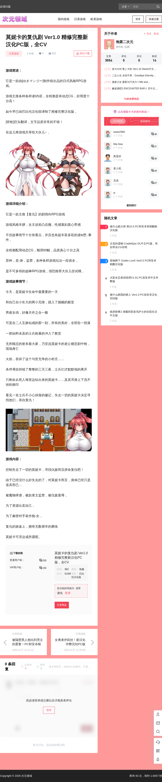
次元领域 (26, 775)
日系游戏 (14, 53)
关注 (147, 33)
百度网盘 (62, 605)
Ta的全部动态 (131, 98)
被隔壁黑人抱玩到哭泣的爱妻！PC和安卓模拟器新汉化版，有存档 (27, 644)
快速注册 (154, 19)
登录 (138, 19)
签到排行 (131, 205)
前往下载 (83, 53)
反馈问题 (5, 6)
